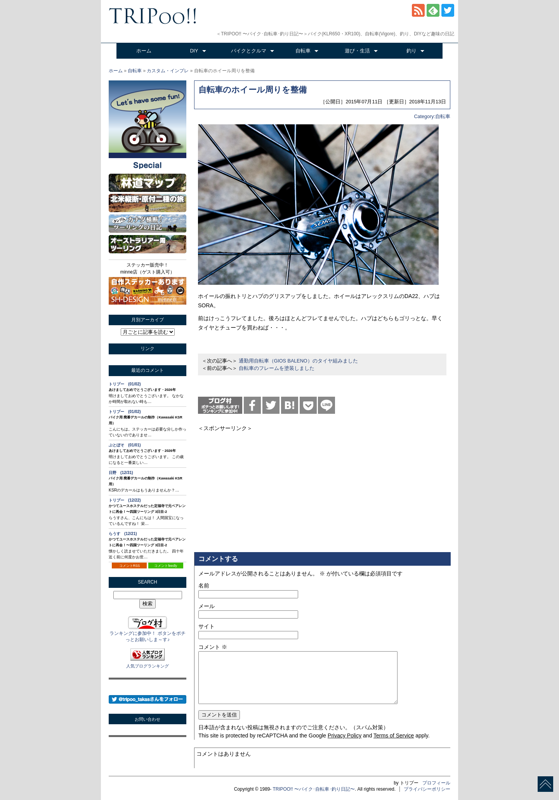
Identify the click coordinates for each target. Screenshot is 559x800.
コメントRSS (129, 566)
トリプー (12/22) (125, 500)
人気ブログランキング (147, 666)
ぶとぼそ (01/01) (125, 445)
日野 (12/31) (121, 473)
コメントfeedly (165, 566)
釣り (411, 51)
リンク (148, 348)
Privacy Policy (344, 735)
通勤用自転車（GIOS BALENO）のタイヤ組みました (298, 361)
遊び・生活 (357, 51)
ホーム (143, 51)
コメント (212, 647)
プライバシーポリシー (427, 789)
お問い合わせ (147, 719)
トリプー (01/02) (125, 384)
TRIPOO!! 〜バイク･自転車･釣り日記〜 (314, 789)
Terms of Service (393, 735)
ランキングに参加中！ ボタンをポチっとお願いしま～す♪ (147, 633)
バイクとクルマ (248, 51)
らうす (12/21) (123, 534)
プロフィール (436, 783)
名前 (203, 585)
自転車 (303, 51)
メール (206, 606)
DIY (194, 51)
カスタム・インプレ (168, 70)
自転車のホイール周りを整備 (252, 89)
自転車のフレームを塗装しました (276, 368)
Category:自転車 (432, 116)
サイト (206, 626)
